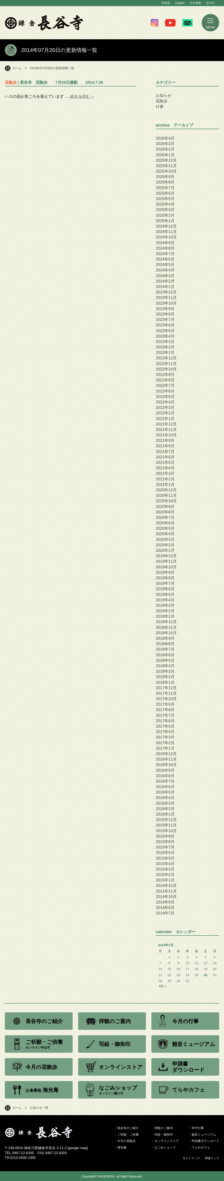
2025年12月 (166, 160)
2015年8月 (165, 842)
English (180, 3)
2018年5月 (165, 660)
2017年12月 (166, 688)
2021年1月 (165, 484)
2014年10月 (166, 897)
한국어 (210, 3)
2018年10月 (166, 633)
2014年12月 (166, 885)
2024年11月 (166, 232)
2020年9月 (165, 506)
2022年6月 (165, 391)
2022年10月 (166, 369)
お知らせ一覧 (39, 1107)
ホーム (17, 68)
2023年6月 (165, 325)
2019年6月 (165, 589)
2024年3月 (165, 276)
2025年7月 (165, 188)
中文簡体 (195, 3)
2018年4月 (165, 666)
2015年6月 (165, 852)
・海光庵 (120, 1147)
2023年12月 (166, 292)
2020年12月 (166, 490)
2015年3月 (165, 869)
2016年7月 (165, 781)
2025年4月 (165, 204)
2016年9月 (165, 770)
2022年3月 (165, 407)
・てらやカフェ (199, 1147)
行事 (160, 107)
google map (78, 1148)
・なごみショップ (163, 1147)
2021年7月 (165, 451)
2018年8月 (165, 644)
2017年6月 (165, 721)
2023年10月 (166, 303)
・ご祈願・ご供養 (126, 1134)
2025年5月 (165, 199)
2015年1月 (165, 880)
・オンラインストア (165, 1141)
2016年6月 (165, 787)
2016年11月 (166, 759)
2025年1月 (165, 221)
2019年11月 (166, 561)
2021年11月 (166, 429)
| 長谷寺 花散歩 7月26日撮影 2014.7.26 (54, 82)
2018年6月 (165, 655)
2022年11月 (166, 364)
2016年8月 (165, 776)
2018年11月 (166, 627)
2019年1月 (165, 616)
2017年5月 (165, 726)
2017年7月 (165, 715)
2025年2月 (165, 215)
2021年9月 (165, 440)
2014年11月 (166, 891)
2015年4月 (165, 864)
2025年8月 (165, 182)
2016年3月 (165, 803)
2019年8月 (165, 578)
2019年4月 (165, 600)
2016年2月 (165, 809)
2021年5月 (165, 462)
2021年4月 (165, 468)
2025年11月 (166, 166)
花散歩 (162, 101)
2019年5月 (165, 594)
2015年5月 (165, 858)
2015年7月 (165, 847)
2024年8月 (165, 248)
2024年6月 (165, 259)
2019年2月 (165, 611)
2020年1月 (165, 550)
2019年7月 (165, 583)
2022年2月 (165, 413)
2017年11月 (166, 693)
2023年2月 (165, 347)
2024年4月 (165, 270)
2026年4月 (165, 138)
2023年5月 (165, 331)
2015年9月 (165, 836)
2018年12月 (166, 622)
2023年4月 (165, 336)
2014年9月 (165, 902)
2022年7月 (165, 385)
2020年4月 (165, 534)
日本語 (165, 3)
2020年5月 (165, 528)
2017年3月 (165, 737)
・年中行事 (196, 1128)
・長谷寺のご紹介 (126, 1128)
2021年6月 (165, 457)
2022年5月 (165, 396)
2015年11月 (166, 825)
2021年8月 (165, 446)
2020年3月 (165, 539)
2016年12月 (166, 754)
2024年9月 (165, 243)
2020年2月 (165, 545)
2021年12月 (166, 424)
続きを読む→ (82, 96)
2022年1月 (165, 419)
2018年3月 (165, 671)
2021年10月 (166, 435)
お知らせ (164, 95)
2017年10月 (166, 699)
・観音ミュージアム (202, 1134)
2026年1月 (165, 155)
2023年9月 (165, 309)
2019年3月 (165, 605)
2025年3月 (165, 209)
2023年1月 (165, 352)
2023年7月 (165, 319)
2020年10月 (166, 501)
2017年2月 (165, 743)
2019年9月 (165, 572)
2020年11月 (166, 495)
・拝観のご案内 (162, 1128)
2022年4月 (165, 402)
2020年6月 (165, 523)
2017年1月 (165, 748)
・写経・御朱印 (162, 1134)
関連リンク (212, 1158)
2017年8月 (165, 710)
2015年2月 (165, 874)
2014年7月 (165, 913)
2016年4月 (165, 797)
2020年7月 (165, 517)
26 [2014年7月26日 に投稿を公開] (206, 975)
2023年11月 (166, 297)
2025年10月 (166, 171)
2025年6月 (165, 193)
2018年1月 (165, 682)
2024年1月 (165, 287)
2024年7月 (165, 254)
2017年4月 (165, 732)
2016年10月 (166, 765)
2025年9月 (165, 177)
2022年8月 (165, 380)
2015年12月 (166, 820)
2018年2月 (165, 677)
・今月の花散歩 (125, 1141)
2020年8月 (165, 512)
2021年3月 (165, 473)
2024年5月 (165, 264)
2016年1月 (165, 814)
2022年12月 (166, 358)
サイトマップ (191, 1158)
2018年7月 (165, 649)
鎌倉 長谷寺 (44, 23)
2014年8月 (165, 907)
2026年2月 (165, 149)
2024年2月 (165, 281)
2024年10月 (166, 237)
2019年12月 (166, 556)
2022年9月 (165, 374)
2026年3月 (165, 144)
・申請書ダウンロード (204, 1141)
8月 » (162, 986)
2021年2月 (165, 479)
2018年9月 (165, 638)
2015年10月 (166, 831)
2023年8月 (165, 314)
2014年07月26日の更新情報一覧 (52, 68)
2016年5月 (165, 792)
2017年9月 (165, 704)
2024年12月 (166, 226)
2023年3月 (165, 341)
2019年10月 (166, 567)
